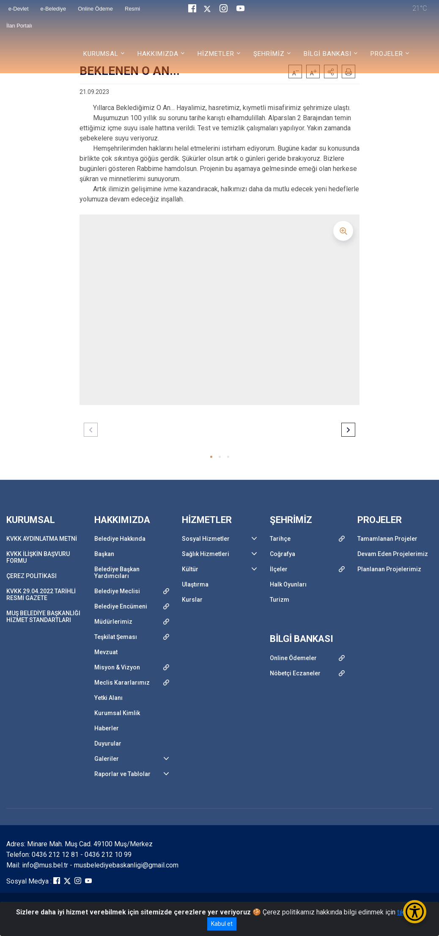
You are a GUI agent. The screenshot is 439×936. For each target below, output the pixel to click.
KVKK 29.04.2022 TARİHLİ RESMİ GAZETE (41, 594)
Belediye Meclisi (117, 591)
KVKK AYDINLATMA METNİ (41, 538)
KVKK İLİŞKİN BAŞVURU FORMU (38, 557)
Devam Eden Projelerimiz (392, 554)
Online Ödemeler (293, 658)
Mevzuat (106, 652)
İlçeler (279, 569)
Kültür (190, 569)
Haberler (106, 728)
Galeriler (106, 758)
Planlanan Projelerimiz (389, 569)
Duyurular (107, 743)
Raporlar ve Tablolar (122, 774)
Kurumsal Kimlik (117, 713)
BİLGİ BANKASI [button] (327, 54)
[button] (211, 457)
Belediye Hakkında (119, 538)
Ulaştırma (195, 584)
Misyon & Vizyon (117, 667)
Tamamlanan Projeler (387, 538)
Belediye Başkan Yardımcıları (117, 572)
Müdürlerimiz (113, 621)
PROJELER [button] (386, 54)
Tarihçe (280, 538)
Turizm (279, 599)
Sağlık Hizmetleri (205, 554)
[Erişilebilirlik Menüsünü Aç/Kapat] (414, 911)
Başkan (104, 554)
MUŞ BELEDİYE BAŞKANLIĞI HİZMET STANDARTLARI (43, 616)
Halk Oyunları (288, 584)
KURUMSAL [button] (100, 54)
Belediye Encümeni (120, 606)
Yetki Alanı (108, 697)
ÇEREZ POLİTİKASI (31, 576)
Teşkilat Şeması (115, 636)
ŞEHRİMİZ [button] (269, 54)
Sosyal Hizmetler (206, 538)
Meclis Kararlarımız (122, 682)
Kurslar (192, 599)
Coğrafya (282, 554)
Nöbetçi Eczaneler (295, 673)
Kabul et (222, 923)
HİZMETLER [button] (216, 54)
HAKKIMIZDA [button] (157, 54)
